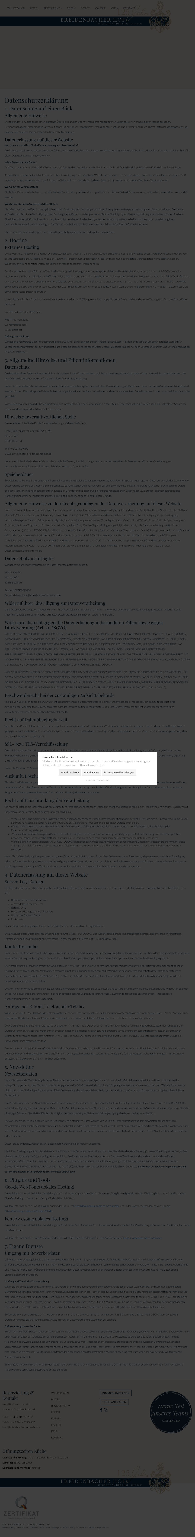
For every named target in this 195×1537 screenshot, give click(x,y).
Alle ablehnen (91, 772)
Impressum (91, 780)
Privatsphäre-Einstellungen (119, 772)
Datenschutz (103, 780)
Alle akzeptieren (70, 772)
